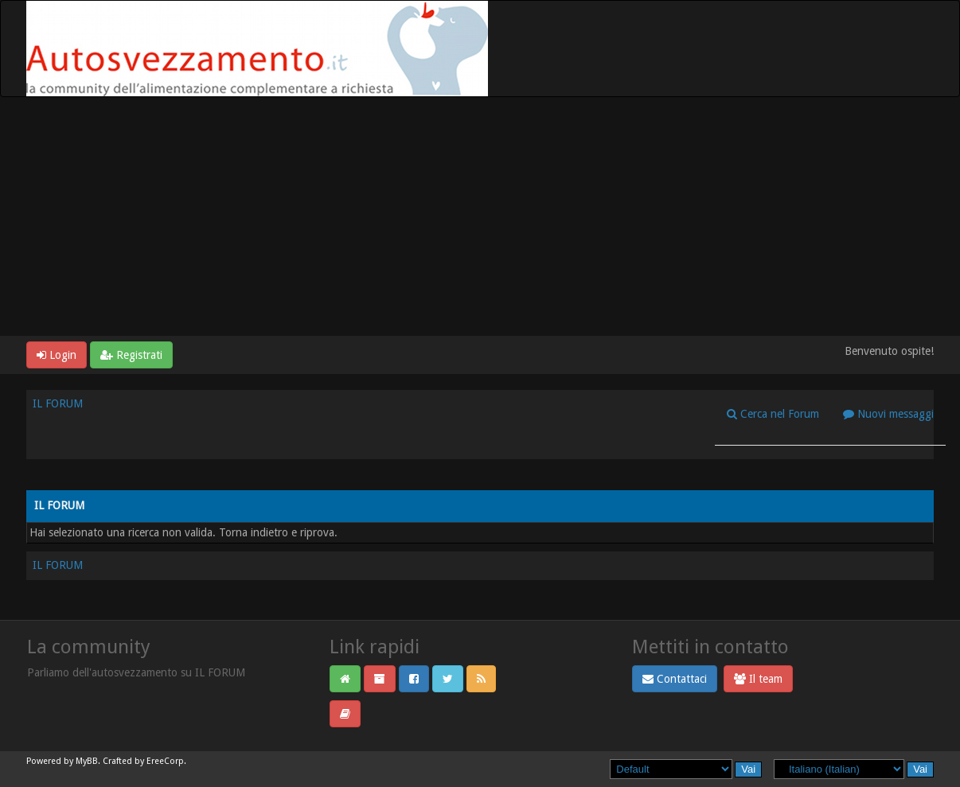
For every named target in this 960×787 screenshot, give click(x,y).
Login (56, 355)
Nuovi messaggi (888, 413)
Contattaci (674, 678)
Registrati (131, 355)
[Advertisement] (480, 216)
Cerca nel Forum (773, 413)
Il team (758, 678)
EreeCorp (165, 761)
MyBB (87, 761)
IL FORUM (58, 403)
